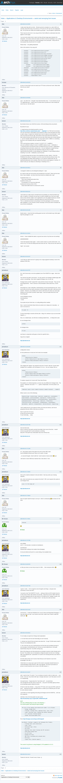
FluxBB (60, 777)
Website (5, 41)
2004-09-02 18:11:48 (25, 121)
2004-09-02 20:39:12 (25, 167)
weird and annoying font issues (45, 18)
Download (59, 2)
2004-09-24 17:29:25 (25, 471)
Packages (32, 2)
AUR (54, 2)
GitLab (45, 2)
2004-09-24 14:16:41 (25, 233)
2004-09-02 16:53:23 (25, 82)
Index (3, 10)
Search (11, 10)
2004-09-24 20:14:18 (25, 609)
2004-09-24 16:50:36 (25, 346)
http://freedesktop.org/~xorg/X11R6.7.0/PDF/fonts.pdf (33, 698)
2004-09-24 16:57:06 (25, 424)
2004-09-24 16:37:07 (25, 270)
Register (17, 10)
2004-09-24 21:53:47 (25, 672)
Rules (7, 10)
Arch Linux (8, 2)
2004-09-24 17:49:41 (25, 518)
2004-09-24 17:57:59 (25, 540)
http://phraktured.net (25, 340)
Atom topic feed (58, 775)
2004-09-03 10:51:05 (25, 210)
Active (53, 13)
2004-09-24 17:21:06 (25, 448)
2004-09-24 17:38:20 (25, 495)
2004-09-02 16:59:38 (25, 97)
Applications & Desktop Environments (20, 18)
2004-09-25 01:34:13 (25, 754)
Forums (37, 2)
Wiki (41, 2)
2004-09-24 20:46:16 (25, 632)
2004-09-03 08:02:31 (25, 191)
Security (50, 2)
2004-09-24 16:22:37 (25, 256)
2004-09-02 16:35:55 (25, 24)
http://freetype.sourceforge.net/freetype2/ (33, 719)
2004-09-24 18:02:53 (25, 564)
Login (22, 10)
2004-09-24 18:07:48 (25, 585)
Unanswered (59, 13)
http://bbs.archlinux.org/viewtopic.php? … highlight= (33, 131)
